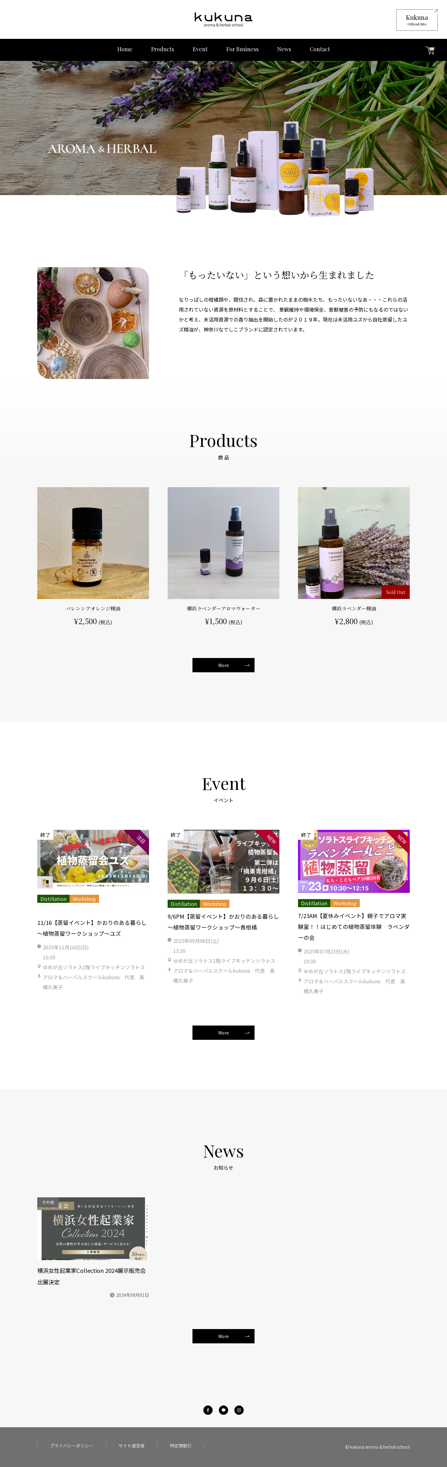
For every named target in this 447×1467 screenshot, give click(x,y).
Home (125, 49)
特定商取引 (181, 1446)
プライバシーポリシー (71, 1446)
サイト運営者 (132, 1446)
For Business (242, 49)
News (284, 49)
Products (162, 49)
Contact (320, 49)
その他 (48, 1202)
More (223, 665)
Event (200, 49)
